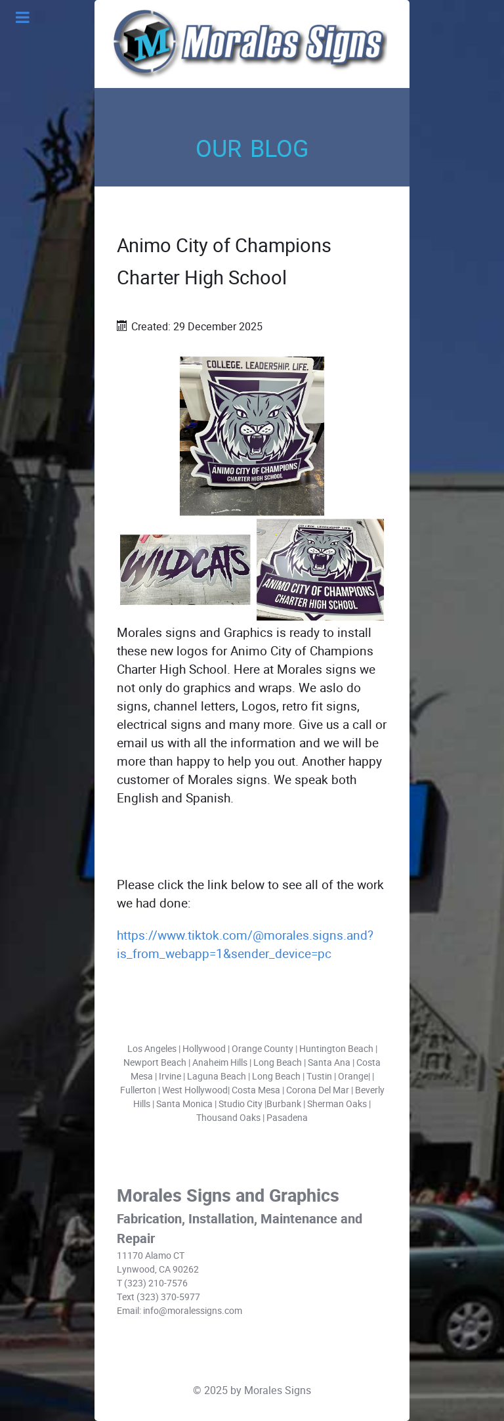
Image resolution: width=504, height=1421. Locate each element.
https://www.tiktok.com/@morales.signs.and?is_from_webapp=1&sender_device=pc (245, 945)
